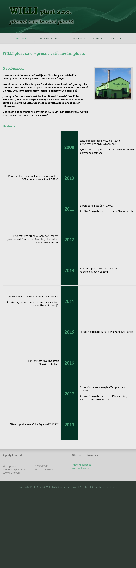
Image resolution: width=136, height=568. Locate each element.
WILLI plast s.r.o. (56, 487)
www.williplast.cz (81, 468)
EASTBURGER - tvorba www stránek (97, 487)
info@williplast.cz (81, 464)
